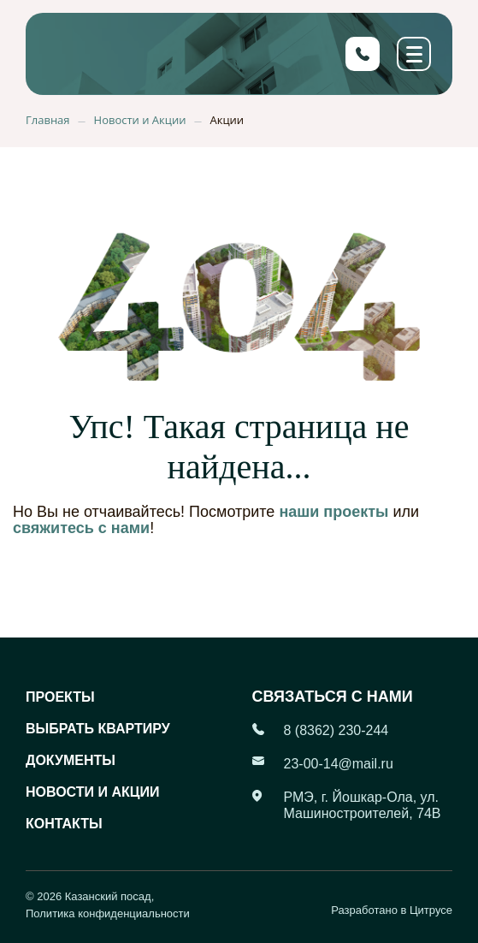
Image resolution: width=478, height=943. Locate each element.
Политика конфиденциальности (108, 913)
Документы (70, 760)
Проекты (60, 697)
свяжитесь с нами (81, 528)
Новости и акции (92, 792)
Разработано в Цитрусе (391, 910)
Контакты (64, 823)
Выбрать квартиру (98, 728)
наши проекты (333, 511)
